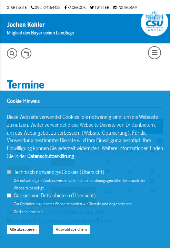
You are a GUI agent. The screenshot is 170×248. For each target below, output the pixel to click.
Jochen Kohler (26, 25)
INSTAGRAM (125, 7)
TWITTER (99, 7)
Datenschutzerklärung (50, 156)
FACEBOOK (75, 7)
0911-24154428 (45, 7)
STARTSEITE (17, 7)
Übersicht (92, 172)
